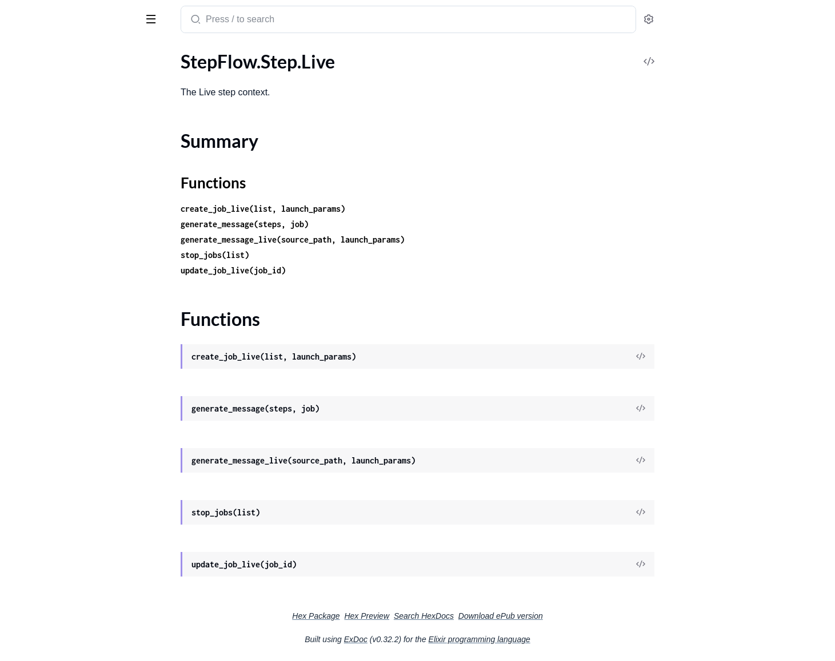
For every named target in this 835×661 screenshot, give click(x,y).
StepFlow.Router (42, 107)
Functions (38, 326)
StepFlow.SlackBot (45, 138)
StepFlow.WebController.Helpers (74, 393)
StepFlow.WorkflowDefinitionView (78, 500)
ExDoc (441, 639)
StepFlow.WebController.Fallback (75, 377)
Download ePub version (586, 615)
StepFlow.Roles (39, 92)
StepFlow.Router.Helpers (58, 123)
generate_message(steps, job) (330, 224)
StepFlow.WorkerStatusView (65, 439)
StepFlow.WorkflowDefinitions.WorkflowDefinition (81, 547)
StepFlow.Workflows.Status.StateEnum (81, 608)
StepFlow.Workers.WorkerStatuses (77, 485)
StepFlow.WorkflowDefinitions (70, 516)
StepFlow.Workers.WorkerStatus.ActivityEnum (81, 454)
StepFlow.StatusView (51, 184)
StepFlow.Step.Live (46, 292)
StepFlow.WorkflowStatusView (70, 562)
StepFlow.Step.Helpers (53, 215)
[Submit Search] (280, 21)
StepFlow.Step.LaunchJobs (61, 246)
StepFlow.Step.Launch (52, 230)
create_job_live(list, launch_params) (348, 208)
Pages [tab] (20, 53)
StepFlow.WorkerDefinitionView (73, 408)
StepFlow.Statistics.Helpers (62, 153)
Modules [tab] (64, 53)
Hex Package (401, 615)
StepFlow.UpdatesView (55, 362)
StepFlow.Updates (45, 346)
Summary (37, 312)
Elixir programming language (565, 639)
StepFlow (32, 14)
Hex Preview (452, 615)
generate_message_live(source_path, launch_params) (378, 239)
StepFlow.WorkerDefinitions (65, 423)
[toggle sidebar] (156, 18)
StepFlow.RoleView (47, 76)
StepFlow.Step (37, 200)
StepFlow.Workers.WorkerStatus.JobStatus (81, 470)
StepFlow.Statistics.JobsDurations (76, 169)
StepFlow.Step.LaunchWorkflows (74, 277)
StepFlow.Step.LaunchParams (67, 261)
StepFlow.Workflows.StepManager (77, 624)
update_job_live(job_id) (318, 270)
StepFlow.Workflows (50, 593)
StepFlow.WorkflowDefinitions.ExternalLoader (81, 531)
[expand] (160, 77)
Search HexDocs (510, 615)
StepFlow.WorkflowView (58, 578)
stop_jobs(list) (300, 255)
